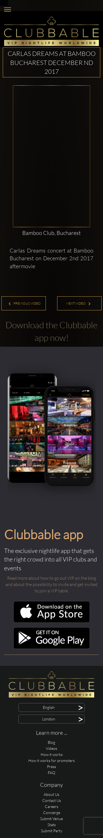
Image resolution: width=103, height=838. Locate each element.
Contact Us (51, 800)
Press (51, 766)
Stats (52, 824)
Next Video (78, 303)
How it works (52, 754)
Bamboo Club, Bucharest (51, 232)
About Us (51, 794)
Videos (51, 748)
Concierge (51, 812)
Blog (51, 742)
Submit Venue (51, 818)
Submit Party (51, 830)
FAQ (51, 772)
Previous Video (24, 303)
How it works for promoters (51, 760)
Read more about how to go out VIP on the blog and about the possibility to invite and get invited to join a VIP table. (51, 584)
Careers (51, 806)
